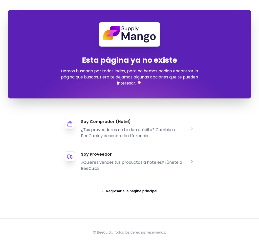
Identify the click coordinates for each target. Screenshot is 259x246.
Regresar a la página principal (129, 191)
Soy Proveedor (96, 154)
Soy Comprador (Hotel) (106, 122)
